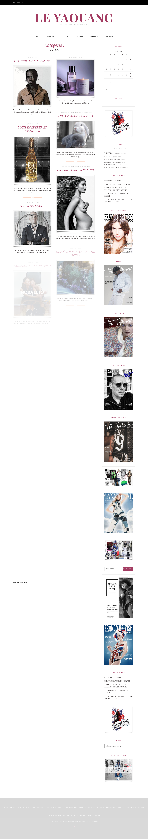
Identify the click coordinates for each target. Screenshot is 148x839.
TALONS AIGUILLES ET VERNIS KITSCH (116, 194)
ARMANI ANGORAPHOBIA (75, 116)
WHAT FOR (79, 37)
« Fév (106, 90)
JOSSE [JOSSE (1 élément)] (118, 157)
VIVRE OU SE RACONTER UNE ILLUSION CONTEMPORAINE (115, 189)
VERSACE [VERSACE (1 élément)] (121, 167)
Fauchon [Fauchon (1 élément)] (125, 149)
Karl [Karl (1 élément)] (121, 157)
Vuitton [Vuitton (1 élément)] (126, 167)
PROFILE (65, 37)
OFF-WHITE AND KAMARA (32, 61)
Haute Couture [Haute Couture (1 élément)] (107, 157)
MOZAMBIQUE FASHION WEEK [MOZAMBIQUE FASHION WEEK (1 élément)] (111, 162)
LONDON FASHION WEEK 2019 (77, 166)
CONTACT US (108, 37)
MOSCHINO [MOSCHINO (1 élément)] (122, 159)
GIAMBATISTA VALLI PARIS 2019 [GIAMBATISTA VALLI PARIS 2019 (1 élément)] (118, 153)
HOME (37, 37)
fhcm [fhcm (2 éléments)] (107, 153)
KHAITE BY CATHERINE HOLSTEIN (117, 184)
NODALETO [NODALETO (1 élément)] (122, 162)
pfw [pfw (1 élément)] (126, 164)
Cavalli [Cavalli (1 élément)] (118, 149)
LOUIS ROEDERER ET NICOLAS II (32, 129)
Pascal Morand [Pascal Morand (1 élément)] (121, 164)
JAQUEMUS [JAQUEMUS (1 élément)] (114, 157)
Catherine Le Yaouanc (112, 181)
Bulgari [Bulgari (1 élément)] (115, 149)
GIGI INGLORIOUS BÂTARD (75, 170)
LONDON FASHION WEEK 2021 (79, 112)
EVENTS (93, 37)
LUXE (36, 57)
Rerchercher (18, 2)
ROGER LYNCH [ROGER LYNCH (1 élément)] (108, 167)
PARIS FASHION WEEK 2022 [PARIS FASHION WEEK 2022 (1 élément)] (110, 164)
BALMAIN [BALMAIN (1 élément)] (106, 149)
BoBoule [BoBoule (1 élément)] (111, 149)
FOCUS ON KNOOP (32, 206)
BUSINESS (50, 37)
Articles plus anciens (20, 582)
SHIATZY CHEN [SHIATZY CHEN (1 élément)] (115, 167)
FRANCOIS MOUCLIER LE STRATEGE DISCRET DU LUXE (118, 200)
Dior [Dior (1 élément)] (121, 149)
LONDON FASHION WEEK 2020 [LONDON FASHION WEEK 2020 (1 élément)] (111, 159)
